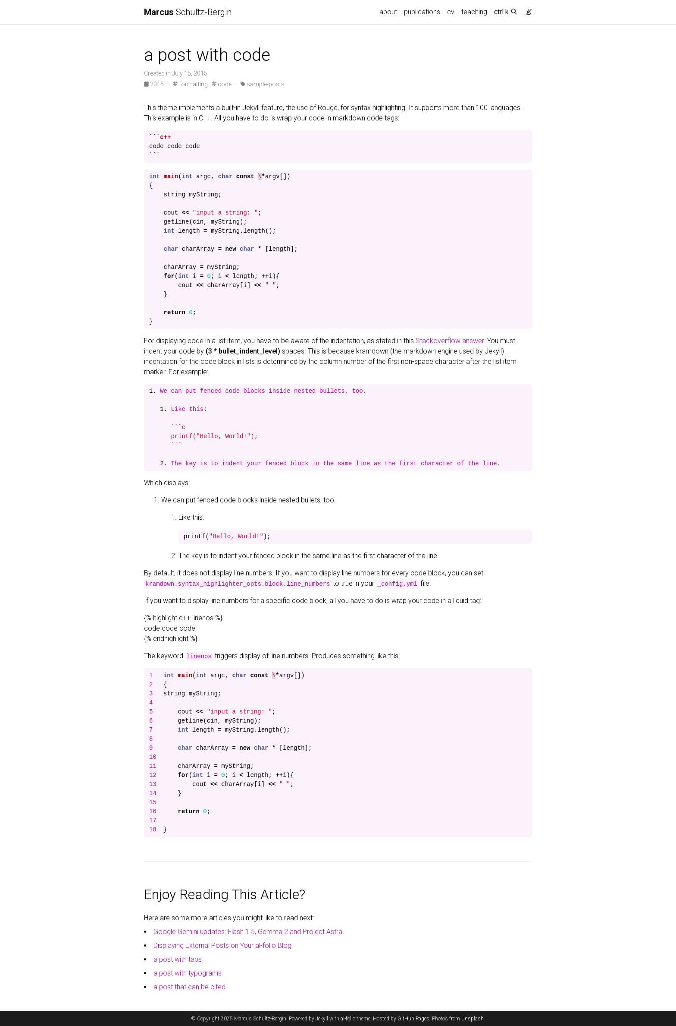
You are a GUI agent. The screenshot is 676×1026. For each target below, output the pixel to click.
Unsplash (472, 1019)
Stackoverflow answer (450, 341)
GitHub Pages (413, 1019)
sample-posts (263, 84)
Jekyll (322, 1019)
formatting (190, 84)
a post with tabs (177, 959)
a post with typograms (187, 973)
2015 (154, 84)
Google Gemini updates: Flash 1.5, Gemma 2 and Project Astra (247, 932)
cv (450, 12)
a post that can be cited (189, 987)
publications (422, 12)
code (222, 84)
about (388, 12)
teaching (474, 12)
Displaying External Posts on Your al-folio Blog (222, 945)
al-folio (348, 1019)
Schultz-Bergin (188, 12)
